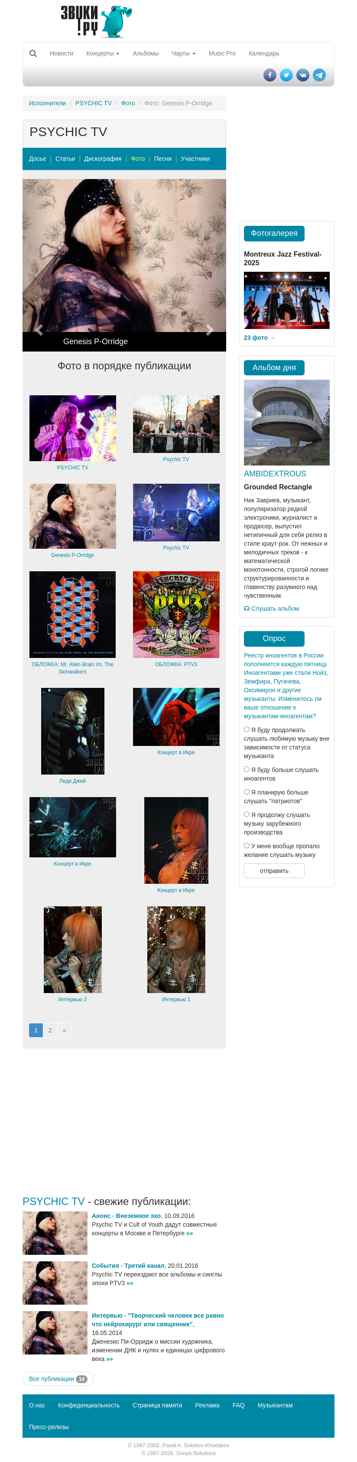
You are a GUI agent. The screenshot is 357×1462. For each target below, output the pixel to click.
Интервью (107, 1315)
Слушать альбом (271, 608)
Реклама (207, 1405)
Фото (128, 103)
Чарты (184, 53)
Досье (37, 158)
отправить (274, 870)
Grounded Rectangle (278, 487)
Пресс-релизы (49, 1426)
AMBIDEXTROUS (275, 473)
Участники (195, 158)
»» (189, 1233)
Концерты (103, 53)
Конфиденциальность (89, 1405)
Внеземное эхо (138, 1215)
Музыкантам (275, 1405)
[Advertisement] (124, 1122)
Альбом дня (274, 367)
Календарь (264, 53)
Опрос (274, 638)
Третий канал (144, 1265)
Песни (163, 158)
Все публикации (58, 1379)
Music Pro (222, 53)
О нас (37, 1405)
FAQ (239, 1405)
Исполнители (47, 103)
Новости (61, 53)
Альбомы (146, 53)
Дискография (103, 158)
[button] (38, 265)
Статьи (65, 158)
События (105, 1265)
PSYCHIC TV (93, 103)
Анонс (101, 1215)
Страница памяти (157, 1405)
